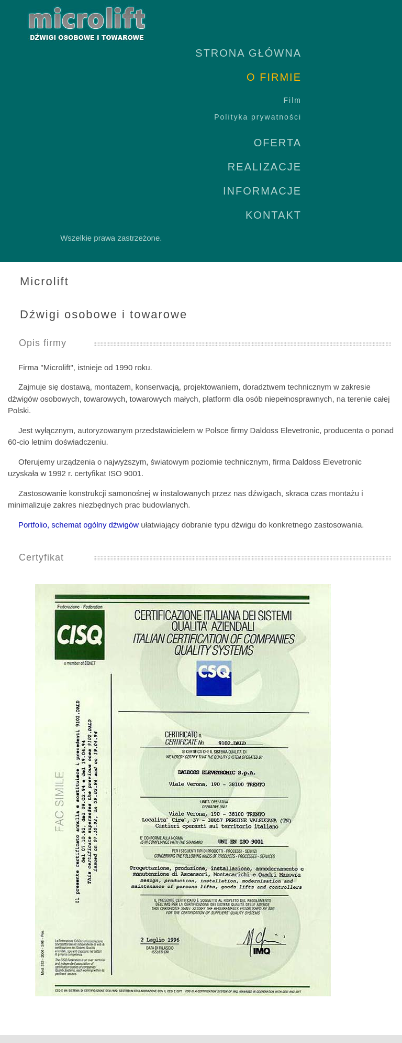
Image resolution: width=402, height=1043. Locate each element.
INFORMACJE (262, 191)
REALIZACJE (265, 167)
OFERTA (278, 142)
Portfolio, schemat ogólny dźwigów (78, 524)
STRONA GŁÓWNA (248, 53)
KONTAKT (273, 215)
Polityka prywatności (258, 117)
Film (293, 100)
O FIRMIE (274, 77)
